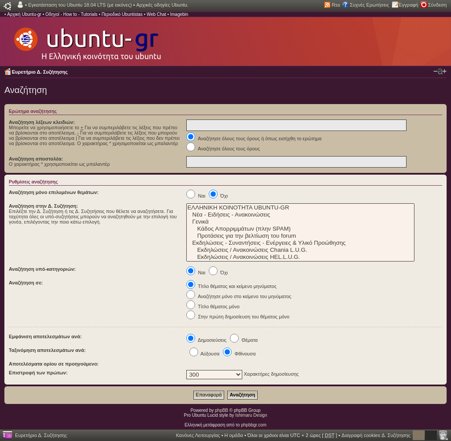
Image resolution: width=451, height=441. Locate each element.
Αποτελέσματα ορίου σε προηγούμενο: (54, 363)
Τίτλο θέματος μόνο (212, 306)
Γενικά (300, 221)
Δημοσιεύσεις (206, 340)
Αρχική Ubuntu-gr (24, 14)
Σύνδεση (437, 4)
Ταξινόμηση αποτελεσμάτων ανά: (47, 350)
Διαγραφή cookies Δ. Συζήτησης (375, 435)
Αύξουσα (204, 353)
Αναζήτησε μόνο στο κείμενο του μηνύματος (238, 296)
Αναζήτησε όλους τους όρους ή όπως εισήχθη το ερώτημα (254, 138)
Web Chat (156, 14)
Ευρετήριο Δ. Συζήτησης (40, 72)
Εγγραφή (408, 4)
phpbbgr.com (253, 424)
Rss (336, 4)
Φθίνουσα (239, 353)
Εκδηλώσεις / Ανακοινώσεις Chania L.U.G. (300, 250)
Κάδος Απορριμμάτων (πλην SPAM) (300, 228)
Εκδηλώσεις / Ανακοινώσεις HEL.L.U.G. (300, 257)
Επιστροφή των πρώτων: (38, 372)
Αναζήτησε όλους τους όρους (223, 148)
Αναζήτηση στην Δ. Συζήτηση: (43, 206)
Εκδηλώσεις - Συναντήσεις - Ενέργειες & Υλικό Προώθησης (300, 243)
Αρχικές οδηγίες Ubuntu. (162, 4)
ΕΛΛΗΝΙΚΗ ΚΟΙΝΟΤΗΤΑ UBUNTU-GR (300, 207)
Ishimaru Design (251, 415)
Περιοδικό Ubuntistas (121, 14)
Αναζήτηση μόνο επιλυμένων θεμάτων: (54, 192)
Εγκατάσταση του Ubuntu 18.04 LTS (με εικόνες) (80, 4)
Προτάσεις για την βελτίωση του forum (300, 235)
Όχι (218, 195)
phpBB (221, 410)
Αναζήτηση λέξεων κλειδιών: (42, 122)
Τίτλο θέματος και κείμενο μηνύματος (231, 286)
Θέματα (244, 340)
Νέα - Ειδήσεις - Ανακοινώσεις (300, 214)
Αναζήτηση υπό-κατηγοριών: (42, 269)
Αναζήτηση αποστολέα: (36, 158)
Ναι (195, 195)
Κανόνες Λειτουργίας (198, 435)
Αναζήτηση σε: (26, 282)
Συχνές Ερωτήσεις (369, 4)
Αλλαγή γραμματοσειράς (440, 71)
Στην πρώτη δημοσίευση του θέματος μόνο (237, 316)
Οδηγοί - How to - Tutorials (71, 14)
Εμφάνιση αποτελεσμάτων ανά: (45, 336)
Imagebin (179, 14)
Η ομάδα (234, 435)
